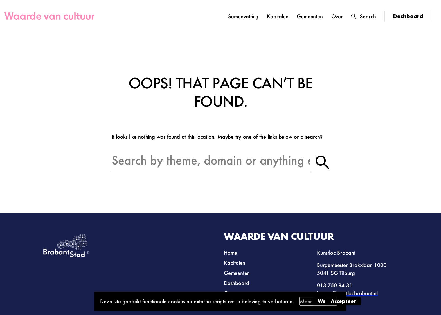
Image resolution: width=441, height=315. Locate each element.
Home (230, 252)
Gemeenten (310, 16)
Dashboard (408, 16)
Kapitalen (277, 16)
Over (337, 16)
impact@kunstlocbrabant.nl (347, 293)
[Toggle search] (363, 16)
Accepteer (343, 301)
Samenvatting (243, 16)
